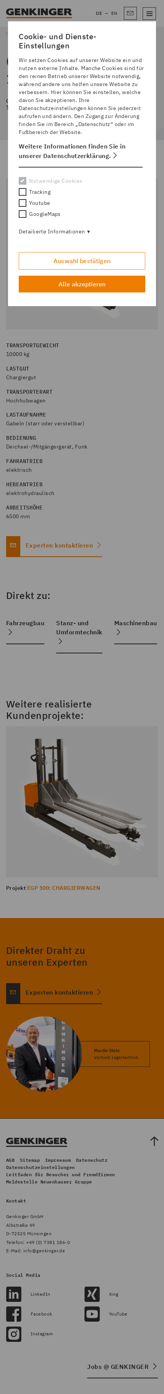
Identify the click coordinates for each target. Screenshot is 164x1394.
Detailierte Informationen (52, 231)
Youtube (34, 203)
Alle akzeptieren (82, 284)
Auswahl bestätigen (82, 261)
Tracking (34, 192)
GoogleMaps (39, 214)
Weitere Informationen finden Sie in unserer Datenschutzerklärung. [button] (72, 151)
